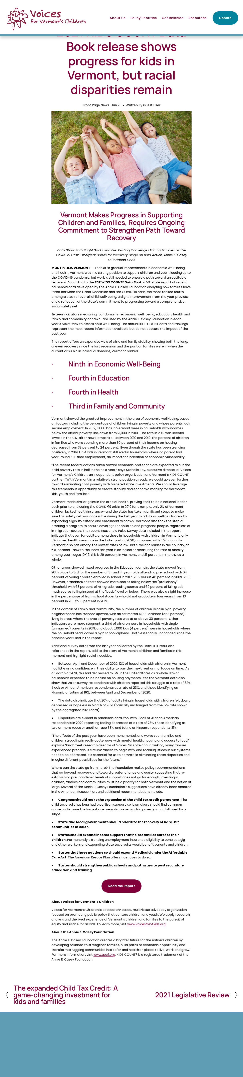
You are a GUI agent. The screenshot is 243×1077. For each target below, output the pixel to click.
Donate (225, 18)
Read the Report (121, 886)
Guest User (152, 105)
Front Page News (95, 105)
